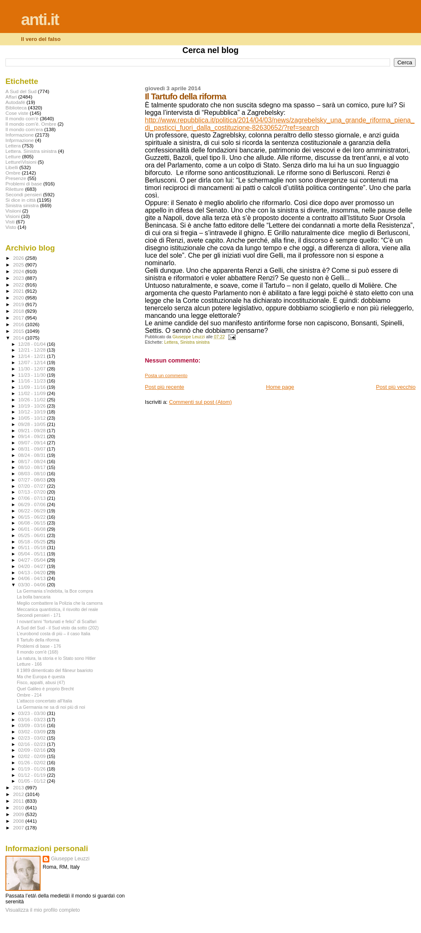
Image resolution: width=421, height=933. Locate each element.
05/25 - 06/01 (32, 535)
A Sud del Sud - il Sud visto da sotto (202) (58, 627)
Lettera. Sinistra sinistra (30, 151)
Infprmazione (19, 140)
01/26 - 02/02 (32, 762)
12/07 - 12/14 (32, 362)
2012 (19, 794)
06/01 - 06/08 (32, 529)
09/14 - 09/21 (32, 436)
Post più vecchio (396, 387)
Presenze (15, 178)
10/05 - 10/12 (32, 418)
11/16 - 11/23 (32, 380)
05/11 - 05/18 (32, 547)
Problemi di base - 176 (39, 646)
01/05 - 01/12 (32, 780)
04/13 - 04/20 (32, 572)
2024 (19, 271)
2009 (19, 814)
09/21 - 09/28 (32, 430)
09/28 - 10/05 (32, 424)
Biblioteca (16, 107)
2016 (19, 324)
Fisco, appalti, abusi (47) (41, 682)
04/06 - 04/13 (32, 578)
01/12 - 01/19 (32, 775)
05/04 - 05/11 (32, 553)
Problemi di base (23, 183)
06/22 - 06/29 (32, 510)
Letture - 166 (29, 664)
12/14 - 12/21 (32, 356)
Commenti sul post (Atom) (200, 402)
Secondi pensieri (23, 194)
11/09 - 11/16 (32, 387)
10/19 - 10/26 (32, 405)
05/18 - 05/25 (32, 541)
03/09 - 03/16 (32, 725)
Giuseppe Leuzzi (70, 859)
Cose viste (16, 113)
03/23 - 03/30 (32, 713)
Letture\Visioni (20, 162)
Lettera (171, 342)
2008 (19, 821)
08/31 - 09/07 (32, 448)
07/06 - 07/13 (32, 498)
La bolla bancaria (34, 596)
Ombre (12, 172)
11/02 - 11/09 (32, 393)
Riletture (14, 189)
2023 (19, 278)
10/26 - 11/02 (32, 399)
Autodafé (15, 102)
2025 (19, 264)
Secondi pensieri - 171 (39, 615)
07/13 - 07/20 (32, 491)
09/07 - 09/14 (32, 442)
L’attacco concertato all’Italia (44, 700)
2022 (19, 284)
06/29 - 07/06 (32, 504)
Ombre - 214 (29, 694)
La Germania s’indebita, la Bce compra (55, 590)
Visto (10, 227)
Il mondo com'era (24, 129)
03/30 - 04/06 (32, 584)
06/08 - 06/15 (32, 522)
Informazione (19, 134)
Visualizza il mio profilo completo (42, 910)
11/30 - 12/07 (32, 368)
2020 (19, 297)
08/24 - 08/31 (32, 455)
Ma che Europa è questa (41, 676)
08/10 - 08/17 (32, 467)
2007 (19, 827)
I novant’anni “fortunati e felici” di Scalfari (57, 621)
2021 (19, 291)
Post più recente (164, 387)
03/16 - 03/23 (32, 719)
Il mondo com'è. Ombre (30, 124)
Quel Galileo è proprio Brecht (45, 688)
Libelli (11, 167)
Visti (10, 221)
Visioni (12, 216)
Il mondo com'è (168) (37, 651)
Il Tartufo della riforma (38, 639)
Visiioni (13, 210)
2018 (19, 311)
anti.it (40, 19)
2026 (19, 258)
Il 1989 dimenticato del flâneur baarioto (55, 670)
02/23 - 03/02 (32, 737)
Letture (12, 156)
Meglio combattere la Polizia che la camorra (59, 603)
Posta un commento (166, 375)
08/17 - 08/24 (32, 461)
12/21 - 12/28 (32, 349)
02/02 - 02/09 (32, 756)
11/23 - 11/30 (32, 375)
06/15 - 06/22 (32, 517)
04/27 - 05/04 (32, 560)
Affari (11, 96)
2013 (19, 787)
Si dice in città (20, 200)
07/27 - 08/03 (32, 479)
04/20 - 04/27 (32, 566)
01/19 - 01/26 (32, 768)
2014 (19, 337)
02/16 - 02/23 (32, 744)
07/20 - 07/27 (32, 486)
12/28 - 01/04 (32, 344)
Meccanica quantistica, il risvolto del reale (57, 609)
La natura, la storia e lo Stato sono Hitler (56, 658)
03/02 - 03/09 (32, 731)
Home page (280, 387)
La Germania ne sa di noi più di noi (51, 707)
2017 (19, 317)
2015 (19, 331)
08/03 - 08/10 (32, 473)
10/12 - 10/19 (32, 411)
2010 (19, 807)
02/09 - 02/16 (32, 750)
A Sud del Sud (20, 91)
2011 (19, 801)
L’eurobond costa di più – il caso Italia (53, 633)
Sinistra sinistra (194, 342)
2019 (19, 304)
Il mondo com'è (21, 118)
